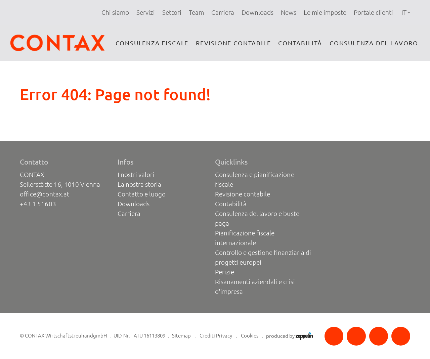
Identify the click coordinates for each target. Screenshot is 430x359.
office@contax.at (44, 194)
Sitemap (181, 336)
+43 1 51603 (38, 204)
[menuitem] (115, 12)
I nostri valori (136, 174)
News (288, 12)
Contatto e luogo (142, 194)
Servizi (145, 12)
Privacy (224, 336)
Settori (171, 12)
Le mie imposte (325, 12)
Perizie (224, 272)
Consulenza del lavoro (374, 43)
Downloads (257, 12)
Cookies (249, 336)
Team (196, 12)
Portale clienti (373, 12)
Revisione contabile (233, 43)
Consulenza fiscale (152, 43)
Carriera (222, 12)
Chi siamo (115, 12)
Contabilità (300, 43)
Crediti (207, 336)
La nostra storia (139, 184)
